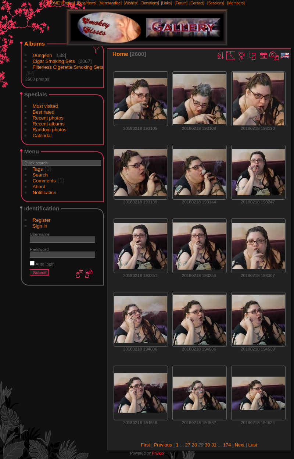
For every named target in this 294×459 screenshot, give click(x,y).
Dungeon (42, 55)
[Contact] (197, 3)
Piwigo (158, 453)
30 (207, 445)
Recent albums (49, 124)
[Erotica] (68, 3)
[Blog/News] (86, 3)
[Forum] (181, 3)
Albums (34, 43)
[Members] (235, 3)
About (39, 186)
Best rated (43, 112)
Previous (163, 445)
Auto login (42, 263)
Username (40, 234)
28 (194, 445)
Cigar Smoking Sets (54, 61)
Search (40, 175)
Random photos (50, 129)
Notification (44, 192)
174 (227, 445)
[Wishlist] (131, 3)
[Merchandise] (110, 3)
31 (213, 445)
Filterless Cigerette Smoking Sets (68, 67)
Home (120, 54)
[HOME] (54, 3)
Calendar (42, 135)
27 (187, 445)
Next (239, 445)
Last (252, 445)
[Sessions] (215, 3)
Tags (38, 169)
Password (39, 249)
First (145, 445)
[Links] (166, 3)
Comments (44, 181)
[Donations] (149, 3)
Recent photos (48, 118)
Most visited (45, 106)
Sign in (40, 226)
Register (41, 220)
